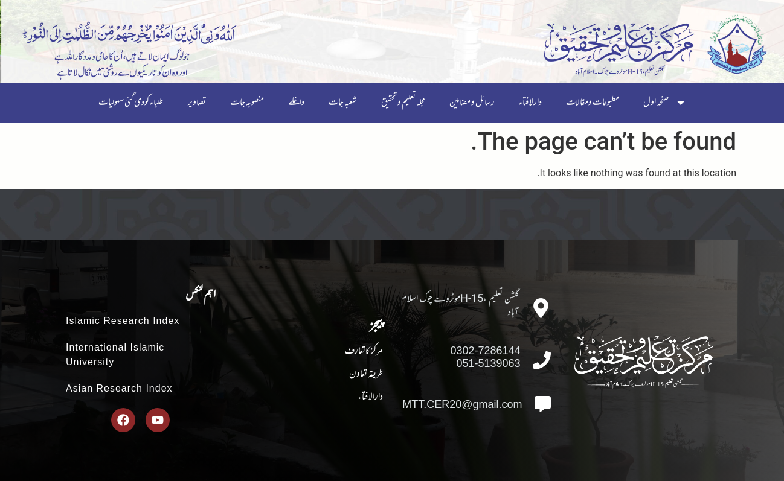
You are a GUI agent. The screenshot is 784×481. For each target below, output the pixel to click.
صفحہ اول (664, 102)
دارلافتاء (530, 103)
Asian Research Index (119, 388)
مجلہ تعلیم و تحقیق (403, 103)
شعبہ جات (343, 103)
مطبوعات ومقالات (592, 103)
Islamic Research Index (122, 321)
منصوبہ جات (247, 103)
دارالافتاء (370, 397)
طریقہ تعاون (366, 374)
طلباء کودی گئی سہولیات (131, 103)
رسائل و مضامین (472, 103)
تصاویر (197, 103)
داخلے (296, 103)
